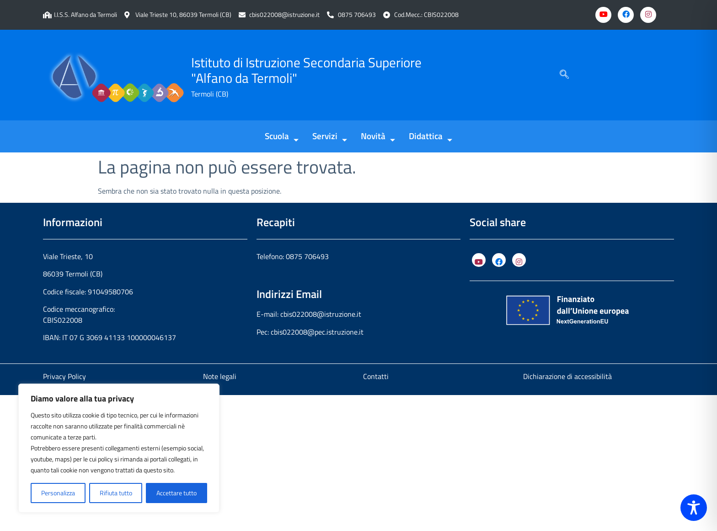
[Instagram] (648, 15)
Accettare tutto (176, 493)
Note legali (219, 376)
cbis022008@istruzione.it (284, 15)
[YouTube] (479, 260)
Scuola (282, 136)
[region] (118, 448)
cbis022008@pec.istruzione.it (317, 331)
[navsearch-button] (564, 75)
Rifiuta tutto (116, 493)
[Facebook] (626, 15)
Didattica (430, 136)
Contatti (376, 376)
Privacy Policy (64, 376)
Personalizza (58, 493)
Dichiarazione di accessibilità (567, 376)
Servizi (329, 136)
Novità (378, 136)
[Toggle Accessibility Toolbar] (694, 507)
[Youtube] (603, 15)
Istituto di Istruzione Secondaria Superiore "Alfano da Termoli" (306, 70)
